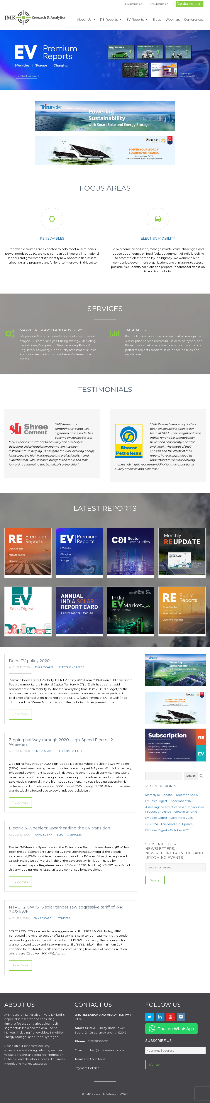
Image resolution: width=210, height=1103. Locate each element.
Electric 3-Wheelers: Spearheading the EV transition (59, 828)
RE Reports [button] (111, 20)
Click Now (104, 60)
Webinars (173, 20)
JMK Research (44, 667)
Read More (20, 714)
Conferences (193, 20)
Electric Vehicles (71, 667)
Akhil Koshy (43, 834)
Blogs (156, 20)
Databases (135, 330)
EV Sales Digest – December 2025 (169, 801)
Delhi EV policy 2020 (29, 660)
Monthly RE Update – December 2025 (171, 795)
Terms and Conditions (90, 1059)
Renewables (52, 238)
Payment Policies (87, 1068)
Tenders (64, 918)
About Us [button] (86, 20)
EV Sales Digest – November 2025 (169, 817)
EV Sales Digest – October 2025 (167, 830)
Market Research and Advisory (51, 330)
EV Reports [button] (137, 20)
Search (191, 775)
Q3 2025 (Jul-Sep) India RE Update (169, 824)
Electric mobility (158, 238)
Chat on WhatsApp (176, 1028)
